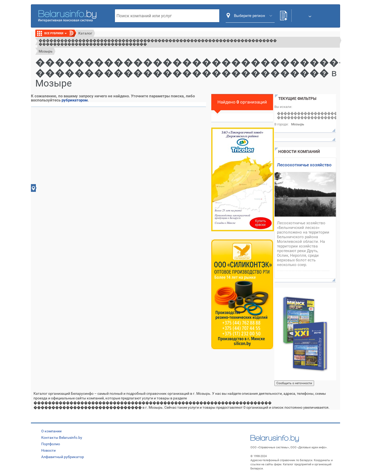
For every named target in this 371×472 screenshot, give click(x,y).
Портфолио (50, 444)
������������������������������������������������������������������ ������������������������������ (158, 42)
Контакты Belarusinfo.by (61, 437)
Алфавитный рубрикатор (62, 457)
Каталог (85, 33)
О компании (51, 431)
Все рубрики (55, 33)
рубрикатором (75, 100)
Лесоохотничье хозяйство (304, 165)
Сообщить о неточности (294, 383)
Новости (48, 450)
